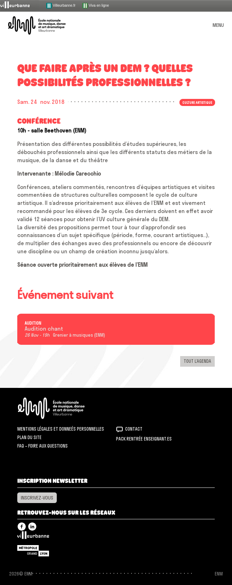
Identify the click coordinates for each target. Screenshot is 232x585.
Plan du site (29, 437)
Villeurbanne (33, 537)
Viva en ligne (95, 5)
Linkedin (32, 526)
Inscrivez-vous (37, 498)
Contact (133, 429)
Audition (33, 323)
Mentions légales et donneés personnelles (60, 429)
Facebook (21, 526)
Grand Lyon (33, 550)
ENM (60, 408)
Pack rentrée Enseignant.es (144, 439)
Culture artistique (197, 102)
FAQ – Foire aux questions (42, 446)
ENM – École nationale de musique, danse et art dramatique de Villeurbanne (45, 25)
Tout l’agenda (197, 361)
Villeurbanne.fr (60, 5)
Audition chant (44, 329)
